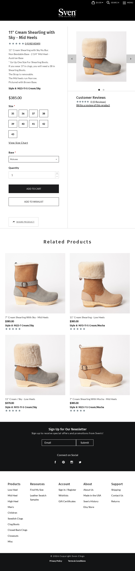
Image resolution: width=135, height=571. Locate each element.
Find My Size (36, 489)
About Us (88, 489)
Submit (85, 442)
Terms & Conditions (77, 561)
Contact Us (117, 495)
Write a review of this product (93, 105)
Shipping (116, 489)
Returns (115, 501)
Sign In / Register (67, 489)
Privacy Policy (55, 561)
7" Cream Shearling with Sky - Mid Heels (26, 317)
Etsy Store (88, 506)
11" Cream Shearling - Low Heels (87, 317)
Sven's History (90, 501)
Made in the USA (92, 495)
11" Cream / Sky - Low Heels (20, 399)
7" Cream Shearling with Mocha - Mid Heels (93, 399)
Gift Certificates (67, 501)
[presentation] (13, 489)
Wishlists (63, 495)
